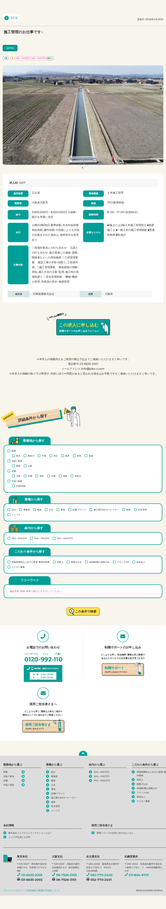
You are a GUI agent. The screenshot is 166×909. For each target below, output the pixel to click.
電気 (63, 509)
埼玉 (55, 455)
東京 (18, 455)
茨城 (91, 455)
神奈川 (31, 455)
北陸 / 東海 (17, 461)
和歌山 (78, 476)
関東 (14, 451)
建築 (39, 509)
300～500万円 (19, 538)
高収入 (60, 562)
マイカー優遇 (18, 567)
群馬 (79, 455)
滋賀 (65, 476)
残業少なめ (76, 562)
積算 (128, 509)
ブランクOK (123, 562)
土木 (51, 509)
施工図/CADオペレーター (106, 509)
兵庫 (53, 476)
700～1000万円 (65, 538)
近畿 (14, 471)
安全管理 (142, 509)
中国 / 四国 (17, 481)
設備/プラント (79, 509)
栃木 (67, 455)
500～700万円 (41, 538)
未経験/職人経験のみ (99, 562)
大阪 (18, 476)
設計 (14, 509)
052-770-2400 (99, 875)
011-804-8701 (136, 875)
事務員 (26, 509)
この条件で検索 (85, 611)
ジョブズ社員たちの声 (19, 837)
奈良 (42, 476)
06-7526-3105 (64, 875)
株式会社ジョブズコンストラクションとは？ (29, 833)
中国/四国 (21, 486)
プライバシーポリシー (14, 890)
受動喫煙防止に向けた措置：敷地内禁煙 (31, 562)
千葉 (44, 455)
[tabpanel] (83, 115)
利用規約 (31, 890)
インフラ (16, 514)
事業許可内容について (49, 890)
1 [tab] (83, 168)
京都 (30, 476)
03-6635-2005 (29, 875)
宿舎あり (141, 562)
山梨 (30, 465)
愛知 (18, 465)
